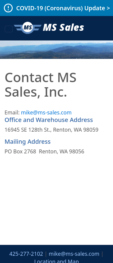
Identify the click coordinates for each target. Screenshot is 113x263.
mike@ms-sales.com (46, 112)
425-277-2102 (26, 253)
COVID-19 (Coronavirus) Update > (63, 8)
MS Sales (48, 28)
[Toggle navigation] (9, 29)
